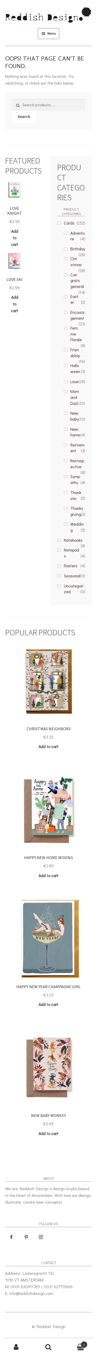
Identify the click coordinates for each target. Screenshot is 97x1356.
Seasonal (72, 575)
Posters (70, 565)
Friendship (75, 352)
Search (24, 116)
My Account (16, 1347)
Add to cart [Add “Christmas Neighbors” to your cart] (48, 746)
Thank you (75, 495)
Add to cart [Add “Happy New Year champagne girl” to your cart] (48, 1004)
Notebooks (73, 540)
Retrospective (77, 463)
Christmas (76, 261)
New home (75, 432)
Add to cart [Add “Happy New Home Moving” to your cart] (48, 875)
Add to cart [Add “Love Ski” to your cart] (14, 303)
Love (74, 381)
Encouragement (77, 315)
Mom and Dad (74, 397)
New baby (74, 416)
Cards (69, 223)
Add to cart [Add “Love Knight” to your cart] (14, 237)
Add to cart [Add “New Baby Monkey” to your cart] (48, 1133)
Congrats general (77, 280)
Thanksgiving (76, 511)
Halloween (75, 368)
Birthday (77, 248)
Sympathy (75, 479)
